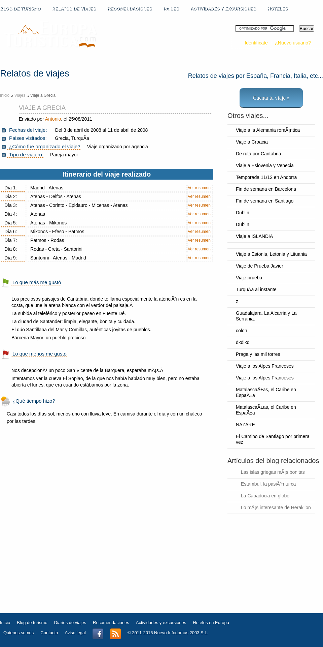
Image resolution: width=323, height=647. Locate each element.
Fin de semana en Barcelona (266, 189)
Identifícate (256, 42)
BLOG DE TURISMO (24, 9)
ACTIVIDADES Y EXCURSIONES (223, 8)
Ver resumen (199, 187)
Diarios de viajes (70, 622)
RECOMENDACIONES (134, 9)
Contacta (49, 632)
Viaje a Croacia (252, 142)
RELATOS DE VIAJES (78, 9)
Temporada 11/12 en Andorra (266, 177)
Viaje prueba (249, 277)
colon (241, 330)
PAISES (175, 9)
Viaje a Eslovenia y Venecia (265, 165)
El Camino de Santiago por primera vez (273, 439)
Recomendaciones (111, 622)
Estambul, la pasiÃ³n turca (268, 484)
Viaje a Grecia (42, 107)
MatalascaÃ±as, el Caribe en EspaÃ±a (266, 392)
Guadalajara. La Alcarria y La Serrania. (266, 315)
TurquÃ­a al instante (256, 289)
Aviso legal (75, 632)
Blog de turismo (32, 622)
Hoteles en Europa (211, 622)
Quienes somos (18, 632)
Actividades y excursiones (161, 622)
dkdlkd (242, 342)
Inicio (4, 95)
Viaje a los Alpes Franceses (265, 366)
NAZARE (245, 424)
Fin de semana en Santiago (264, 201)
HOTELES (277, 8)
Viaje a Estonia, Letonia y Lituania (271, 254)
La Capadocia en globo (265, 495)
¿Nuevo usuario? (293, 42)
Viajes (20, 95)
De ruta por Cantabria (258, 153)
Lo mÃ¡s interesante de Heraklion (276, 507)
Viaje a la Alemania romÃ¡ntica (268, 130)
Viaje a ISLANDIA (254, 236)
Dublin (242, 212)
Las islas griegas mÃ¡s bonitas (273, 472)
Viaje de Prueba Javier (259, 266)
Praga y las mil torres (258, 354)
